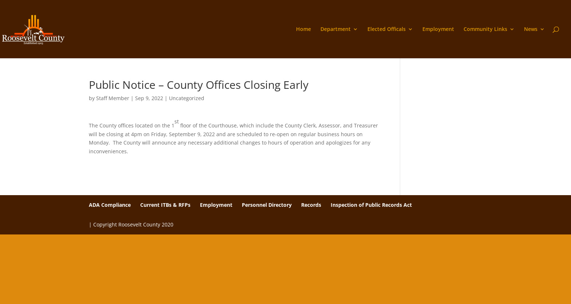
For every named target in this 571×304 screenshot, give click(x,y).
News (530, 29)
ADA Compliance (110, 204)
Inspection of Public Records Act (371, 204)
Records (311, 204)
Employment (438, 29)
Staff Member (112, 98)
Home (303, 29)
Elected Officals (386, 29)
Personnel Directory (267, 204)
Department (335, 29)
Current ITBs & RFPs (165, 204)
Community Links (485, 29)
